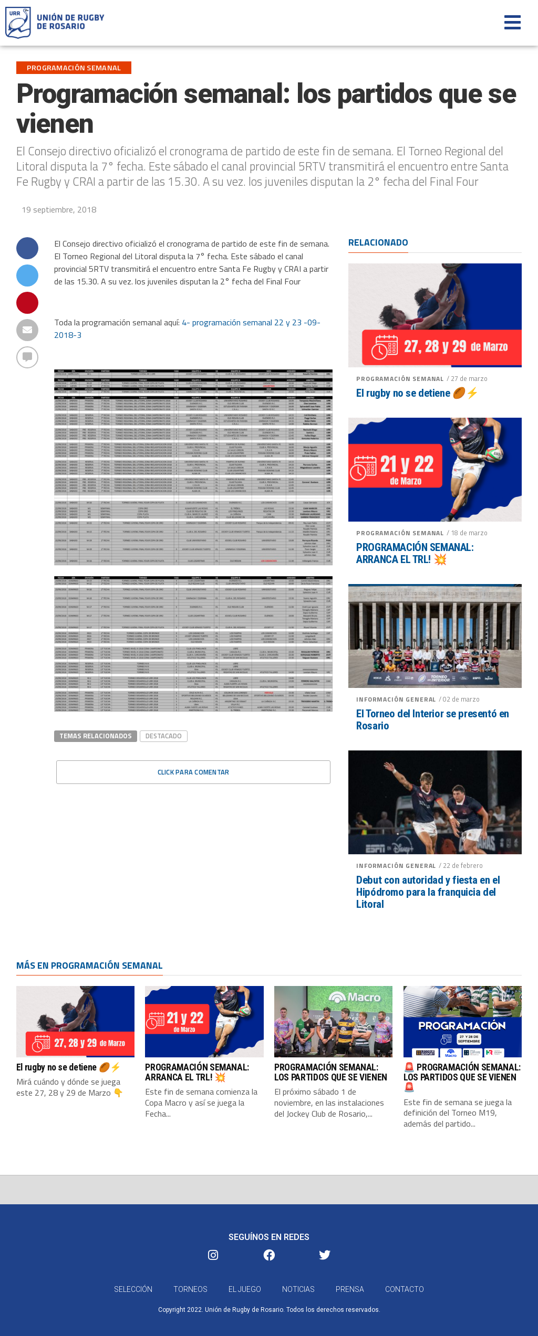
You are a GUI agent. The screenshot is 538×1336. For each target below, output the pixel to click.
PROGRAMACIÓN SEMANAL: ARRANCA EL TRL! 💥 (414, 554)
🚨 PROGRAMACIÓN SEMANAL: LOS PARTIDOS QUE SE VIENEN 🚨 (462, 1077)
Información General (396, 699)
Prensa (350, 1291)
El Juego (245, 1291)
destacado (164, 735)
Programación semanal (400, 379)
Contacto (404, 1291)
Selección (133, 1291)
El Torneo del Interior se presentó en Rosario (432, 720)
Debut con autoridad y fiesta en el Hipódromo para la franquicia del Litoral (428, 892)
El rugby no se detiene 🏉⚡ (417, 393)
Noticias (298, 1291)
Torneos (190, 1291)
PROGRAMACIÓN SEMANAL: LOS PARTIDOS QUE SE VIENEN (330, 1072)
